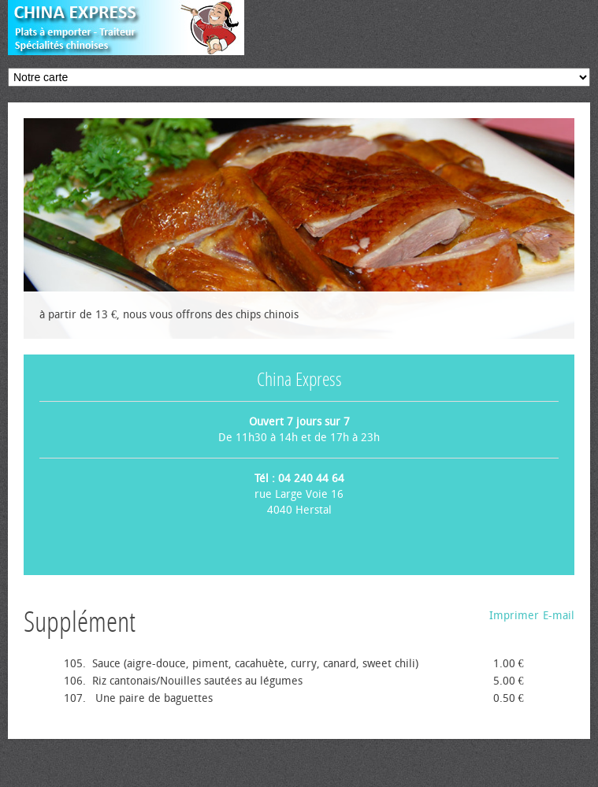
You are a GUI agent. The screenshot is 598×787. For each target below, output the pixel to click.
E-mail (558, 615)
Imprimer (514, 615)
